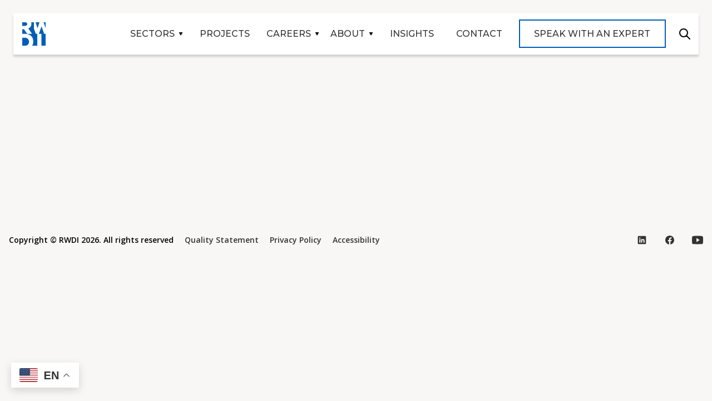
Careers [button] (288, 33)
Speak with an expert (592, 33)
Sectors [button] (152, 33)
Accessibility (356, 239)
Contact (479, 33)
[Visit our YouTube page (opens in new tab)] (697, 240)
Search (684, 34)
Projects (225, 33)
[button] (45, 375)
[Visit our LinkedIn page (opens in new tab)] (641, 240)
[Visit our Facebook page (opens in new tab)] (669, 240)
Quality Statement (222, 239)
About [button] (347, 33)
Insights (412, 33)
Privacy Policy (296, 239)
